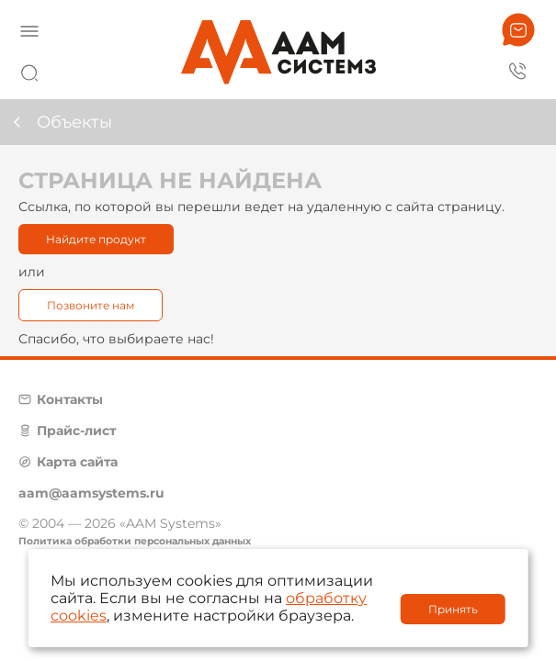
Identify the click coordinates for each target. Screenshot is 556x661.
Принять (453, 609)
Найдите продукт (96, 239)
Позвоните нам (90, 305)
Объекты (74, 122)
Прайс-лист (76, 430)
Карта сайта (77, 462)
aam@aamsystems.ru (91, 493)
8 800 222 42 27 (518, 69)
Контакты (70, 399)
